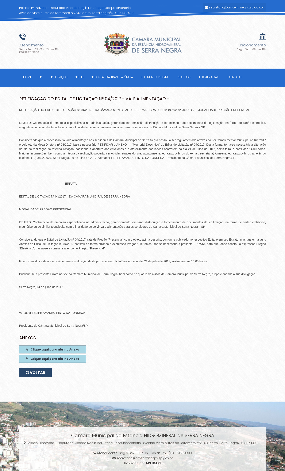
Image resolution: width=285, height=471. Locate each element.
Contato (234, 77)
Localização (209, 77)
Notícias (184, 77)
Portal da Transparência (112, 77)
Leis (80, 77)
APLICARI (153, 463)
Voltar (35, 372)
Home (27, 77)
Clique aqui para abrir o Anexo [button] (52, 349)
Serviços (59, 77)
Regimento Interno (155, 77)
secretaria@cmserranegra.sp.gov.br (234, 7)
